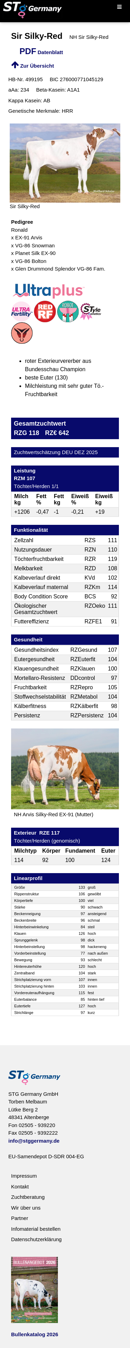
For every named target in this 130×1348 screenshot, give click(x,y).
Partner (19, 1218)
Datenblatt (41, 52)
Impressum (24, 1176)
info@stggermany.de (34, 1141)
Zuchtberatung (28, 1197)
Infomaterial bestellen (36, 1229)
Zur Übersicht (32, 66)
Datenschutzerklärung (36, 1239)
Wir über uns (26, 1208)
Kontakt (20, 1186)
